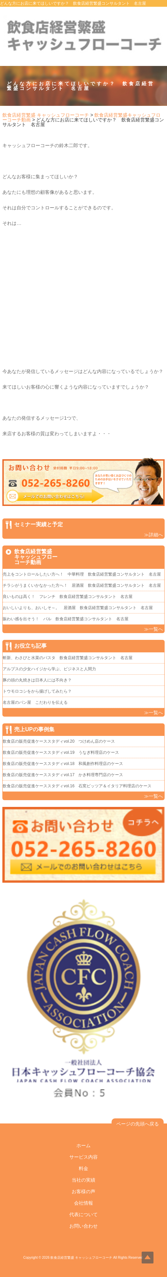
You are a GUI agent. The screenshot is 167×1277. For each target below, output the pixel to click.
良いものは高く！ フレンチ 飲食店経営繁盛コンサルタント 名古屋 (68, 596)
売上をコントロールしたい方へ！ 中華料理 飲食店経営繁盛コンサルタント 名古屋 (82, 574)
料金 (83, 1168)
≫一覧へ (153, 629)
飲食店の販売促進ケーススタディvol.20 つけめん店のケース (59, 741)
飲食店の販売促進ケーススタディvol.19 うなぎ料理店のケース (61, 752)
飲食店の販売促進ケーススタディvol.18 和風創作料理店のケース (63, 763)
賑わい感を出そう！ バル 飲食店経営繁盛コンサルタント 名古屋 (65, 619)
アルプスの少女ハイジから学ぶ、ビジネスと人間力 (49, 669)
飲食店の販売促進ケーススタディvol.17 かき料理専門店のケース (63, 774)
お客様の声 (83, 1191)
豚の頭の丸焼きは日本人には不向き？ (37, 680)
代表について (83, 1214)
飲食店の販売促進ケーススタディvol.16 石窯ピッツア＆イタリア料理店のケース (77, 786)
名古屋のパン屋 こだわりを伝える (37, 702)
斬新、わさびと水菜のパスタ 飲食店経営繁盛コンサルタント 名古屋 (68, 657)
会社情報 (83, 1203)
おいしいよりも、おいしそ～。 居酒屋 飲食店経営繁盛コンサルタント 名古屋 (78, 607)
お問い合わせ (83, 1226)
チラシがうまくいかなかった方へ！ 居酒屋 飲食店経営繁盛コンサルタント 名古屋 (82, 585)
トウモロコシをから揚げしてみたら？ (37, 691)
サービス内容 (83, 1157)
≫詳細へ (153, 534)
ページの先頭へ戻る (137, 1124)
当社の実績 (83, 1180)
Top (147, 1257)
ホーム (83, 1145)
